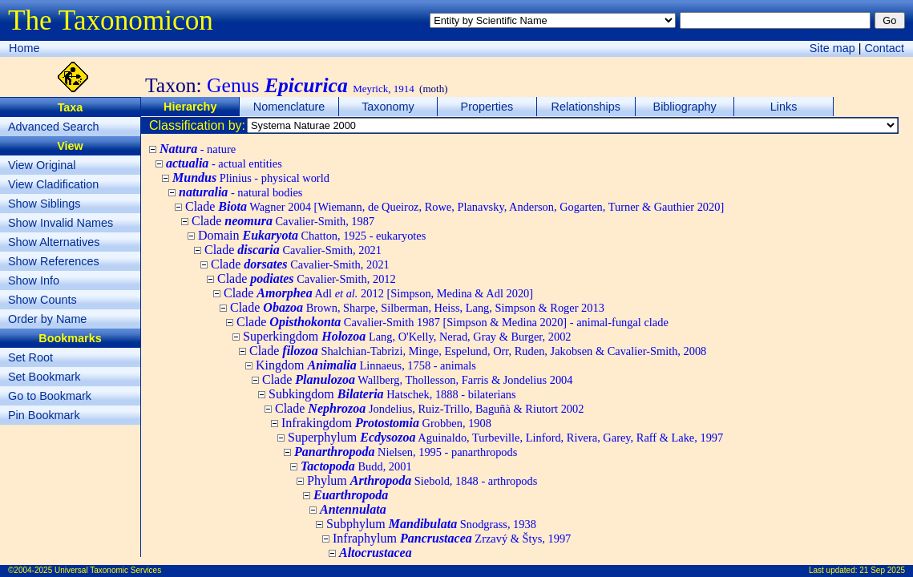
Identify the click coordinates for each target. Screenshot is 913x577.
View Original (42, 165)
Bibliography (685, 106)
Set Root (30, 357)
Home (24, 48)
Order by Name (47, 319)
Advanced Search (53, 126)
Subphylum (431, 524)
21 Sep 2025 (882, 570)
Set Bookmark (44, 376)
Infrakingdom (386, 423)
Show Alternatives (53, 242)
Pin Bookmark (44, 415)
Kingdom (366, 365)
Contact (884, 48)
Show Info (33, 280)
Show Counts (42, 299)
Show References (53, 261)
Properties (487, 106)
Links (784, 106)
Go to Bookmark (49, 395)
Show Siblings (44, 203)
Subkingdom (392, 394)
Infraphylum (452, 538)
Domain (312, 235)
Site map (832, 48)
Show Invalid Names (60, 222)
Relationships (585, 106)
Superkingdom (407, 336)
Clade (454, 206)
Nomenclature (289, 106)
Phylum (422, 480)
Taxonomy (388, 106)
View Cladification (53, 184)
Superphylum (505, 437)
